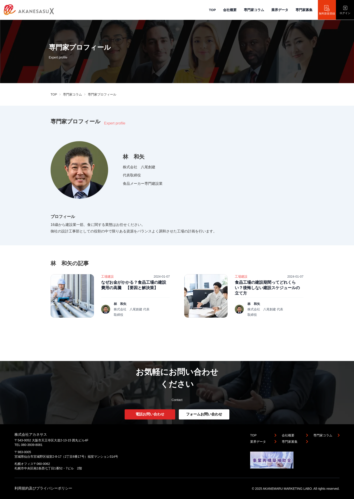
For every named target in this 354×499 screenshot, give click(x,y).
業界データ (279, 10)
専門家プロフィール (102, 94)
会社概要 (230, 10)
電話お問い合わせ (149, 414)
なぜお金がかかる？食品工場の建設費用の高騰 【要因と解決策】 (133, 285)
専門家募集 (304, 10)
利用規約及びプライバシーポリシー (43, 488)
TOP (212, 10)
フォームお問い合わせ (204, 414)
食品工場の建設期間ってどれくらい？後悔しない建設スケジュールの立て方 (267, 287)
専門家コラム (254, 10)
